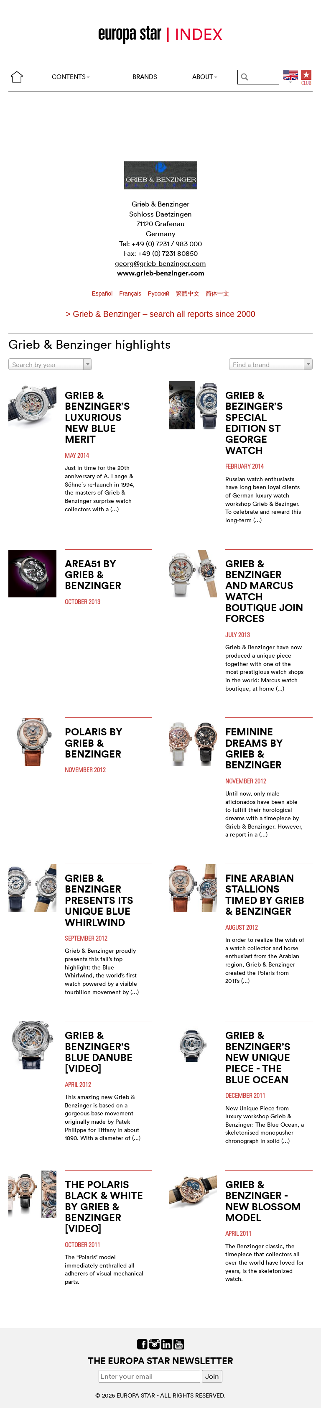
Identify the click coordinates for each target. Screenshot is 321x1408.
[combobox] (50, 364)
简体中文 (217, 294)
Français (131, 294)
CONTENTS (71, 77)
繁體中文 (188, 294)
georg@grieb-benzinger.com (160, 263)
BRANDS (144, 77)
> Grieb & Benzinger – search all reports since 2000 (160, 314)
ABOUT (204, 77)
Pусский (159, 294)
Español (103, 294)
